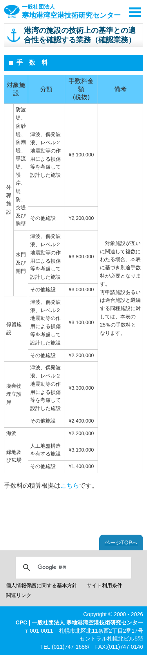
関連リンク (18, 595)
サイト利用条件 (104, 585)
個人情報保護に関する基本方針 (41, 585)
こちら (69, 485)
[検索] (72, 567)
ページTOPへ (121, 542)
